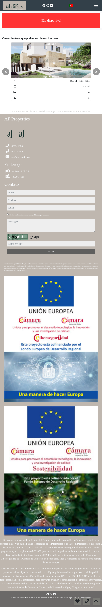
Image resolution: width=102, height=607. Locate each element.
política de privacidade (41, 215)
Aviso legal (68, 598)
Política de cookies (55, 598)
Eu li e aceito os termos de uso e (29, 215)
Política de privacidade (38, 598)
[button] (5, 71)
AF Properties (22, 598)
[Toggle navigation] (96, 5)
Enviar (51, 251)
